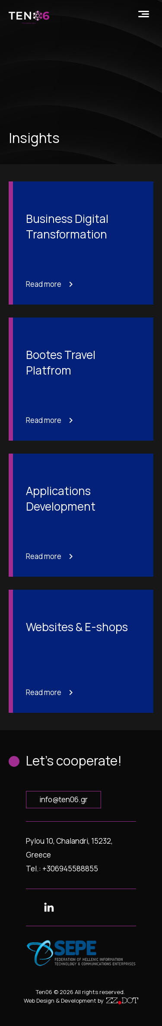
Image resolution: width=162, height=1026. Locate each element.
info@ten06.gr (63, 799)
